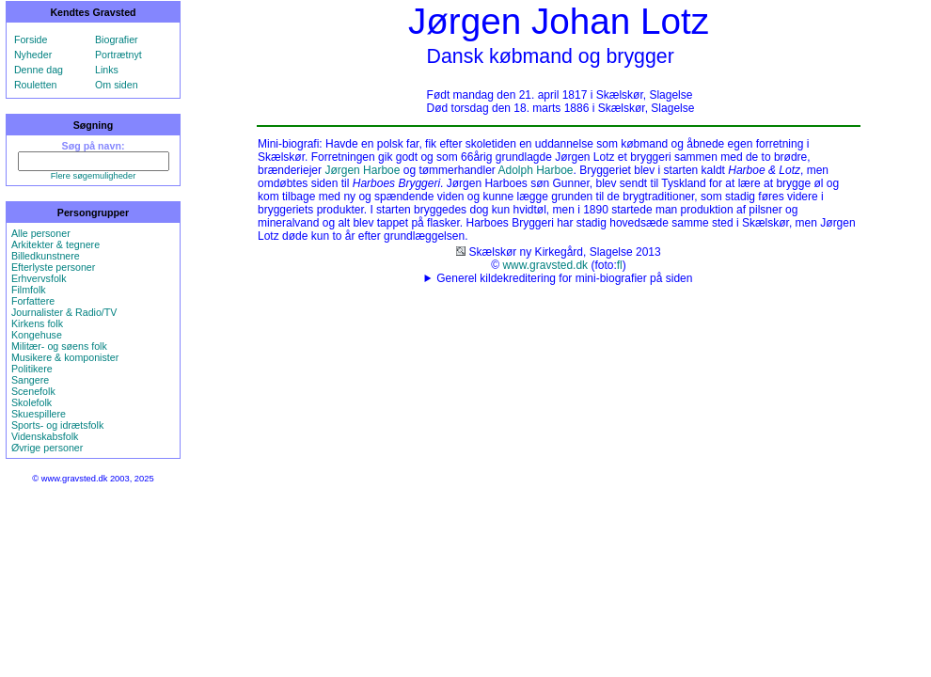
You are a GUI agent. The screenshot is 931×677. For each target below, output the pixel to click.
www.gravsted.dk (545, 265)
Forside (31, 39)
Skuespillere (38, 413)
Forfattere (33, 301)
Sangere (30, 380)
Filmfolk (28, 289)
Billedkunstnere (45, 255)
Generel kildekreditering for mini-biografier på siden (564, 278)
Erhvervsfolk (39, 278)
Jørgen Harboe (362, 170)
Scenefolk (33, 391)
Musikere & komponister (64, 357)
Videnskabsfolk (44, 436)
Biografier (116, 39)
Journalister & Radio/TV (64, 312)
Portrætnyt (118, 54)
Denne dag (38, 69)
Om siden (116, 84)
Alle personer (41, 233)
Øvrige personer (47, 447)
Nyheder (33, 54)
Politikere (32, 368)
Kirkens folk (37, 323)
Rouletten (35, 84)
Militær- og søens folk (59, 346)
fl (620, 265)
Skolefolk (31, 402)
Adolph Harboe (535, 170)
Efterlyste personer (53, 267)
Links (106, 69)
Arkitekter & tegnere (55, 244)
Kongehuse (36, 334)
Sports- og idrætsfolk (57, 425)
